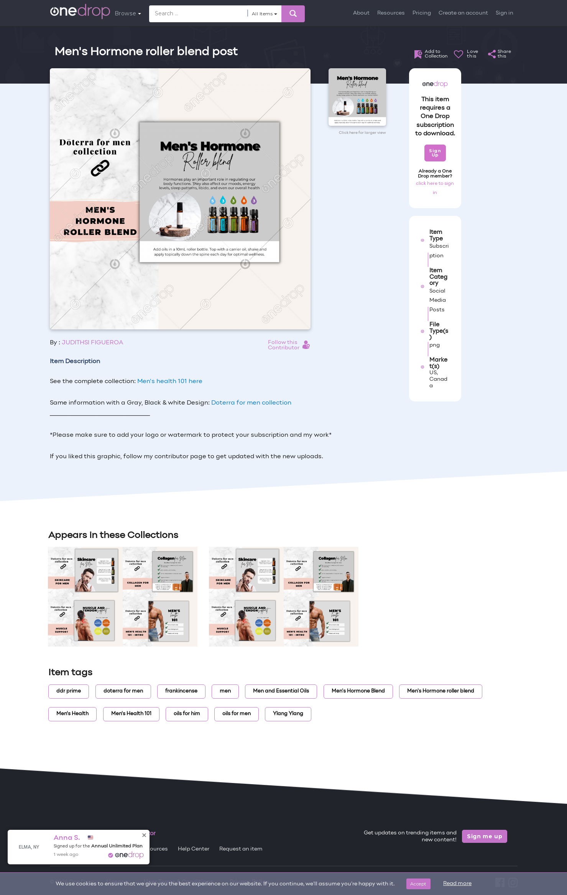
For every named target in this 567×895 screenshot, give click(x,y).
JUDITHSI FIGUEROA (92, 343)
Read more (457, 883)
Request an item (241, 849)
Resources (391, 13)
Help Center (193, 849)
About (361, 13)
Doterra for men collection (251, 403)
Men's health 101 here (169, 381)
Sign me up (485, 836)
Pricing (422, 13)
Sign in (504, 13)
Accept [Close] (418, 884)
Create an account (463, 13)
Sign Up (435, 153)
